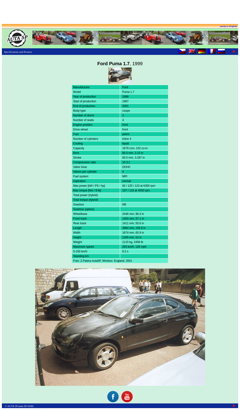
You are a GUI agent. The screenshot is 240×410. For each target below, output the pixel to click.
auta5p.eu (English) (228, 26)
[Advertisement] (120, 12)
